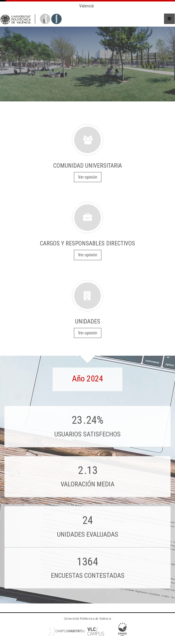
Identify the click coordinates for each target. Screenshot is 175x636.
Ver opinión (87, 177)
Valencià (86, 6)
